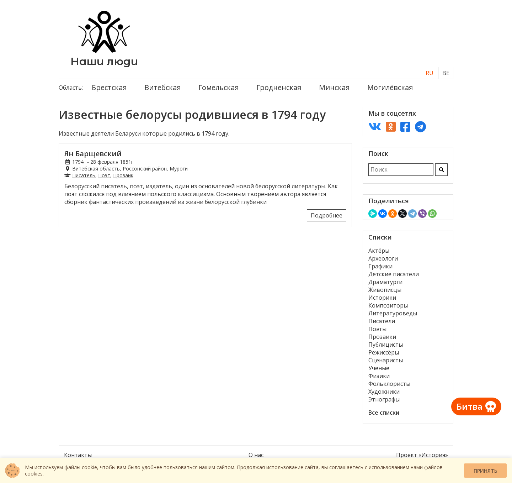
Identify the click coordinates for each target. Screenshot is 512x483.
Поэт (104, 175)
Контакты (78, 455)
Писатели (381, 321)
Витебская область (96, 168)
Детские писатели (393, 274)
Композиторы (388, 305)
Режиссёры (383, 352)
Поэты (377, 329)
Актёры (378, 250)
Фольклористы (389, 384)
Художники (384, 391)
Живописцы (384, 290)
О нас (256, 455)
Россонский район (145, 168)
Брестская (109, 87)
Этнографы (384, 399)
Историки (382, 297)
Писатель (83, 175)
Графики (380, 266)
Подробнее (326, 215)
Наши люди (104, 61)
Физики (379, 376)
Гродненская (278, 87)
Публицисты (385, 344)
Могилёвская (390, 87)
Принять (485, 470)
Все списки (383, 412)
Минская (334, 87)
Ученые (378, 368)
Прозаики (382, 337)
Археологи (383, 258)
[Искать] (441, 169)
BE (445, 73)
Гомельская (218, 87)
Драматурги (385, 282)
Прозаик (123, 175)
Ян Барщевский (93, 153)
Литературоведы (392, 313)
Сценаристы (385, 360)
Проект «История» (422, 455)
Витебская (162, 87)
